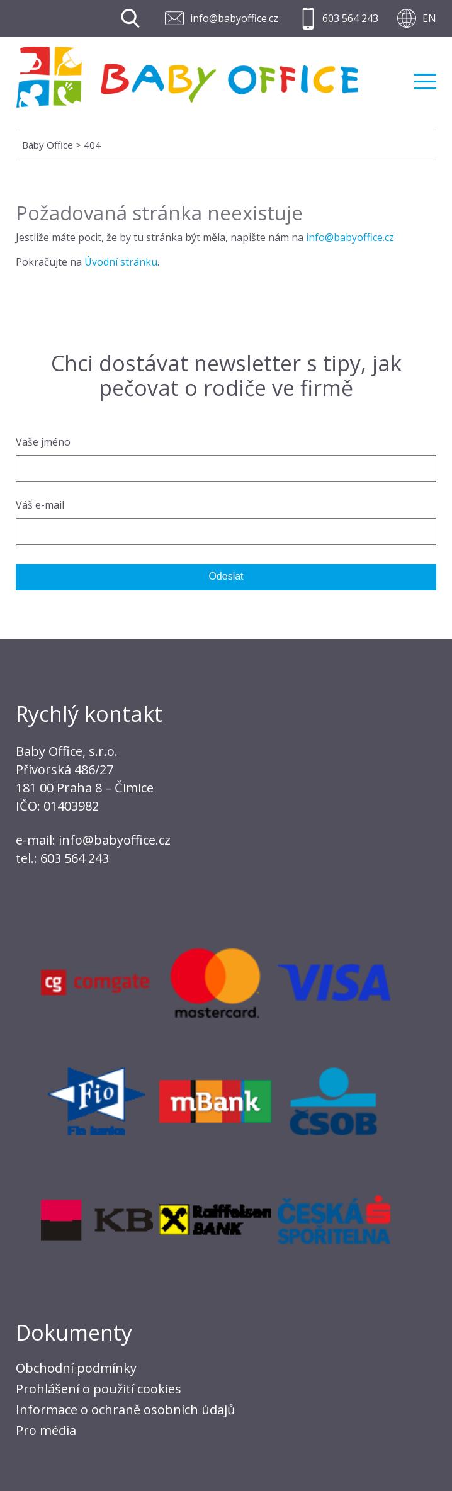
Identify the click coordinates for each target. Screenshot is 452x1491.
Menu (425, 81)
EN (429, 18)
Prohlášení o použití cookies (98, 1388)
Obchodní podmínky (76, 1367)
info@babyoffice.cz (234, 18)
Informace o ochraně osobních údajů (125, 1409)
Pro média (46, 1430)
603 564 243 (350, 18)
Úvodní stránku (120, 262)
